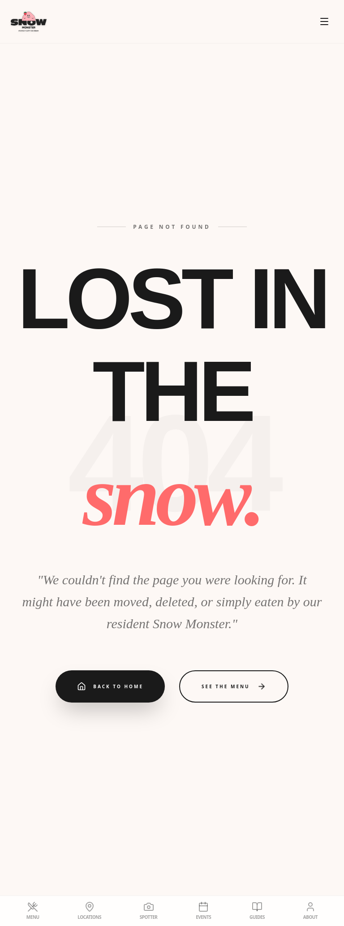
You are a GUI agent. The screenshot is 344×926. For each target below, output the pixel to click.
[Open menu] (324, 21)
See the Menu (234, 686)
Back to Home (110, 686)
